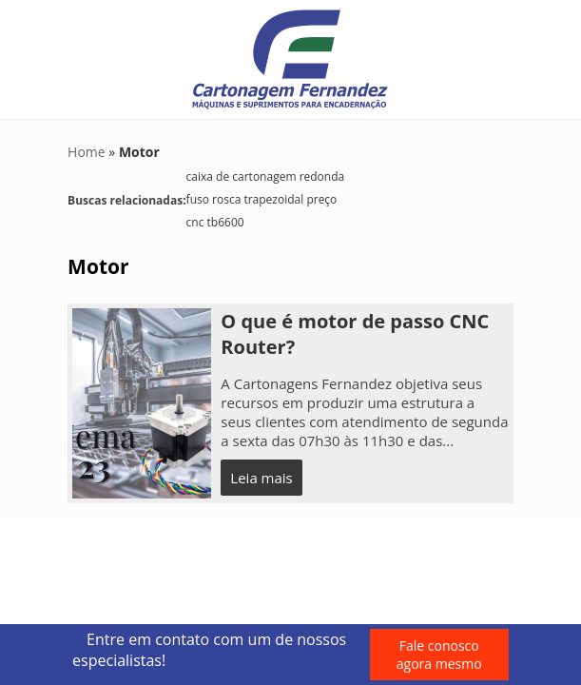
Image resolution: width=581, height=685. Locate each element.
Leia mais (261, 477)
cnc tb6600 (215, 222)
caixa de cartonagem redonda (265, 176)
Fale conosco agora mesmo (439, 654)
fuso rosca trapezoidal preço (262, 199)
